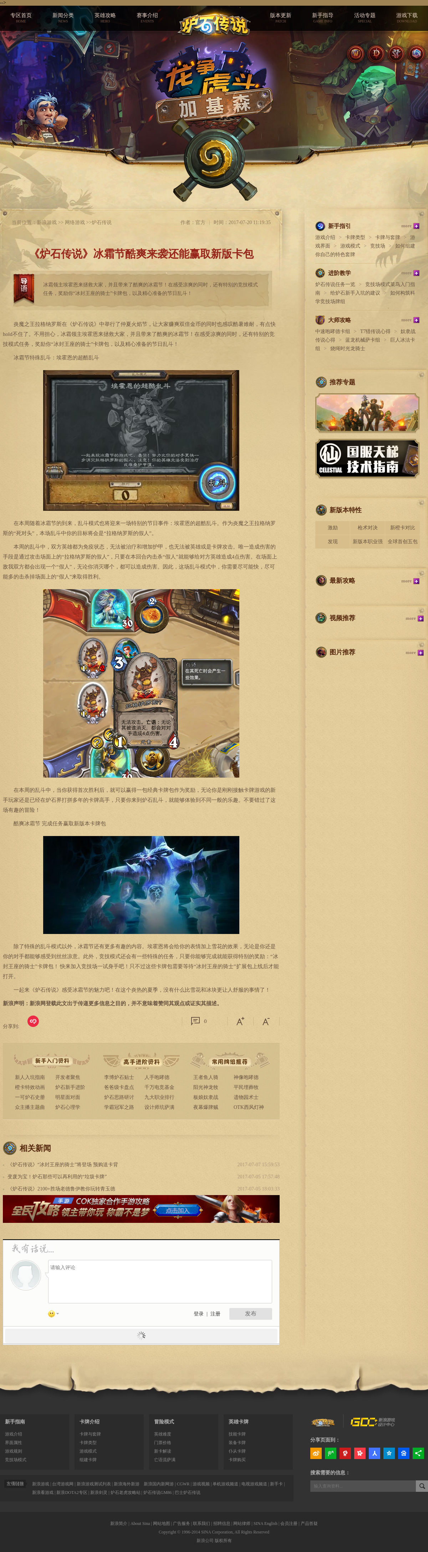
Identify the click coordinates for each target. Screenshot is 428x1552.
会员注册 (288, 1523)
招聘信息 (221, 1523)
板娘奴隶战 (205, 1097)
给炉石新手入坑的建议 (355, 293)
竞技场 (377, 246)
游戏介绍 (325, 237)
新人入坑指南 (30, 1077)
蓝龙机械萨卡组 (362, 340)
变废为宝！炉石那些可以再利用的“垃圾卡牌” (57, 1176)
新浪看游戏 (43, 1492)
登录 (199, 1314)
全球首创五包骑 (403, 544)
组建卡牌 (88, 1459)
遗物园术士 (246, 1097)
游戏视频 (201, 1483)
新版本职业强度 (368, 544)
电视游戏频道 (254, 1483)
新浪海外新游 (126, 1483)
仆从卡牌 (237, 1451)
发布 (250, 1313)
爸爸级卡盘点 (119, 1087)
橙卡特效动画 (30, 1087)
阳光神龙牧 (205, 1087)
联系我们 (201, 1523)
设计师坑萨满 (159, 1107)
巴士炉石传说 (187, 1492)
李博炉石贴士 (119, 1077)
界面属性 (13, 1442)
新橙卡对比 (402, 527)
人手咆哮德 (156, 1077)
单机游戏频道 (225, 1483)
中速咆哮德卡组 (332, 331)
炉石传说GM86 (157, 1492)
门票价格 (162, 1442)
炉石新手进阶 (70, 1087)
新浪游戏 (47, 222)
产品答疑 (309, 1523)
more (406, 225)
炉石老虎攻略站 (126, 1492)
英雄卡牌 (239, 1421)
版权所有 (223, 1540)
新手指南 (15, 1421)
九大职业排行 (159, 1097)
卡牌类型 (355, 237)
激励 (333, 527)
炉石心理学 (67, 1107)
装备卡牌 (237, 1442)
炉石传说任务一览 (335, 284)
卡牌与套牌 (387, 237)
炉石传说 (102, 222)
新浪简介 (118, 1523)
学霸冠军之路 (119, 1107)
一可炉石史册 (30, 1097)
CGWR (183, 1483)
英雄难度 (162, 1434)
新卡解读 (162, 1451)
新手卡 (276, 1483)
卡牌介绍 (90, 1421)
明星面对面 (67, 1097)
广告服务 (181, 1523)
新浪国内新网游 (159, 1483)
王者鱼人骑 (205, 1077)
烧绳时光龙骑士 (347, 348)
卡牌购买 (237, 1459)
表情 (56, 1315)
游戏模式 (350, 246)
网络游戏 (75, 222)
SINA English (265, 1523)
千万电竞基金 (159, 1087)
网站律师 (241, 1523)
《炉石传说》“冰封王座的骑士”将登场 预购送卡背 (62, 1164)
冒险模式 (164, 1421)
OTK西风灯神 (249, 1107)
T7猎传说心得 (375, 331)
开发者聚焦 (67, 1077)
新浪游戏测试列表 (94, 1483)
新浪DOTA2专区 (71, 1492)
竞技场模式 (15, 1459)
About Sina (140, 1523)
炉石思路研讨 (119, 1097)
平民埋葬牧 (246, 1087)
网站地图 (161, 1523)
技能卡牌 (237, 1434)
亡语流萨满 (164, 1459)
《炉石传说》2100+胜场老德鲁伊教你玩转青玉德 (61, 1189)
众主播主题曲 (30, 1107)
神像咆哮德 (246, 1077)
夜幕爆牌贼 (205, 1107)
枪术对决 (368, 527)
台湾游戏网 (62, 1483)
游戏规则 (13, 1451)
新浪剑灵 (98, 1492)
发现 (333, 541)
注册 (215, 1314)
